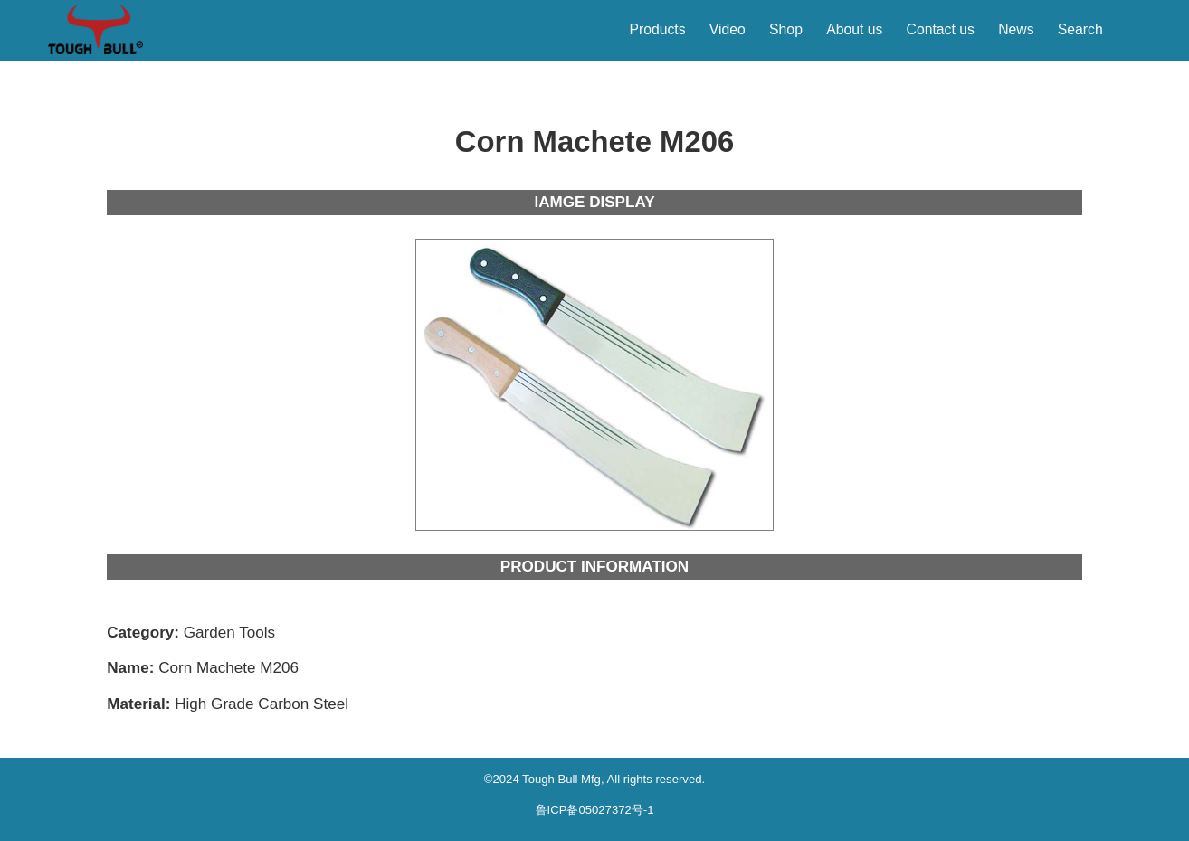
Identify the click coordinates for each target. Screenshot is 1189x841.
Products (657, 29)
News (1015, 29)
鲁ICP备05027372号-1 (595, 810)
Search (1080, 29)
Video (727, 29)
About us (854, 29)
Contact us (941, 29)
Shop (786, 29)
